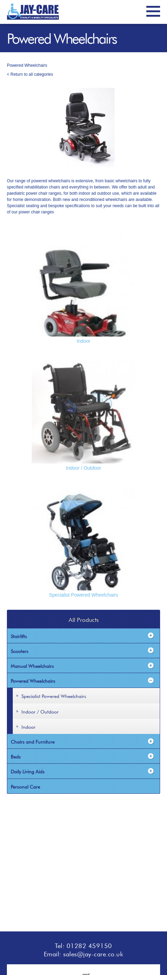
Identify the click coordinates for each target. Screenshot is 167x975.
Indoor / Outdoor (83, 468)
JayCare (33, 11)
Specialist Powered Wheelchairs (83, 595)
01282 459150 (89, 945)
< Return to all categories (30, 74)
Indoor (83, 341)
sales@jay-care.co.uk (93, 953)
